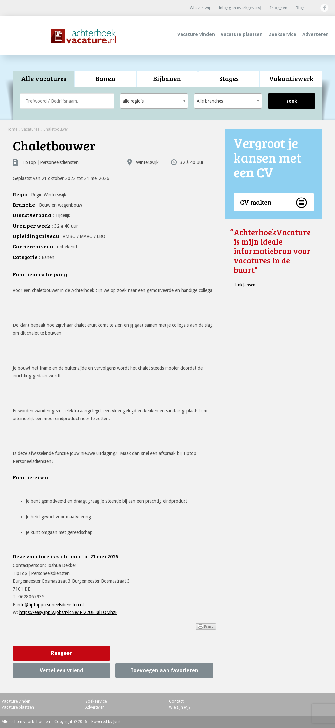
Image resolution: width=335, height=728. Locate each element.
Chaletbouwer (55, 129)
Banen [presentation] (105, 78)
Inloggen (278, 7)
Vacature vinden (196, 34)
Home (12, 129)
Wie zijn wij (200, 7)
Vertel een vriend (61, 670)
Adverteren (315, 34)
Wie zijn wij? (179, 707)
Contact (176, 701)
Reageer (61, 653)
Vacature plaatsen (242, 34)
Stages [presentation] (229, 78)
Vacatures (30, 129)
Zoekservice (282, 34)
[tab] (44, 79)
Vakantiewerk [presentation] (291, 78)
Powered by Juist (106, 722)
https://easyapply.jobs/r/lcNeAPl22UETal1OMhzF (68, 612)
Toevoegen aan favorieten (164, 670)
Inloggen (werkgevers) (240, 7)
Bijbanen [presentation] (167, 78)
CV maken (256, 202)
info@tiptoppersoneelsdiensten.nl (50, 604)
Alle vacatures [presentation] (43, 78)
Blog (300, 7)
